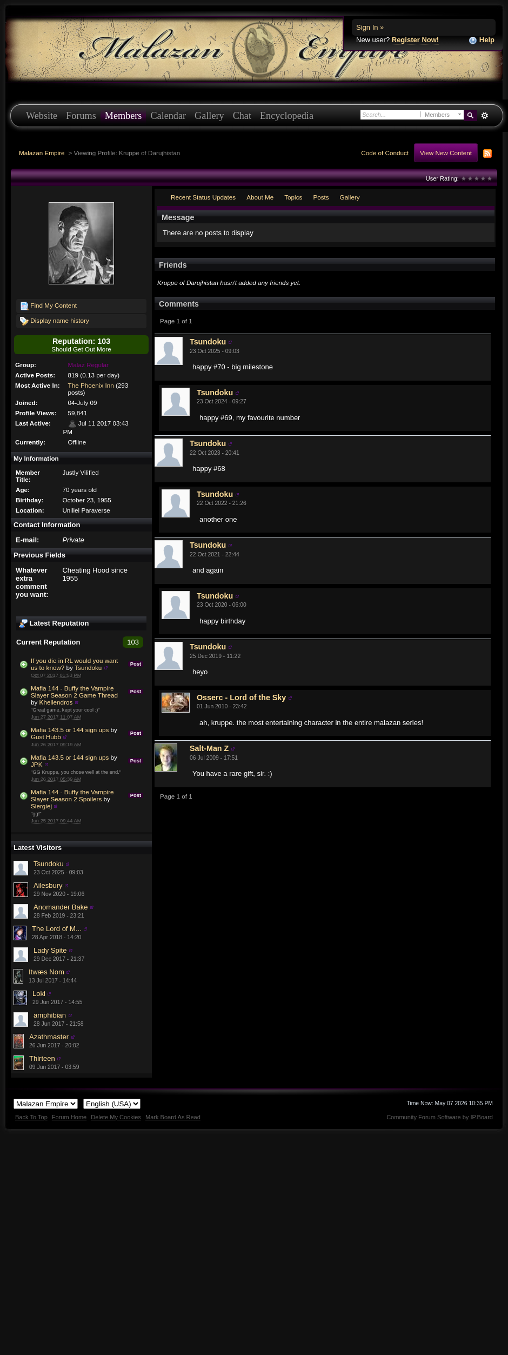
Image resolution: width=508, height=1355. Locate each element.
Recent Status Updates (203, 197)
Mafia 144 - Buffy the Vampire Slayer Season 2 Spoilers (72, 795)
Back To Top (31, 1117)
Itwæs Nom (46, 972)
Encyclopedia (286, 115)
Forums (81, 115)
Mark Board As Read (172, 1117)
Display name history (54, 321)
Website (41, 115)
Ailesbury (48, 885)
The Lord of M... (57, 929)
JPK (36, 764)
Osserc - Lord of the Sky (241, 697)
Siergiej (41, 805)
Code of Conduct (385, 152)
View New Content (446, 152)
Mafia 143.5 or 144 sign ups (70, 729)
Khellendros (56, 702)
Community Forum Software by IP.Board (439, 1117)
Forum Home (69, 1117)
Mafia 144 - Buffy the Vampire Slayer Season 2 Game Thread (74, 692)
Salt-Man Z (209, 748)
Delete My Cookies (116, 1117)
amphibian (50, 1015)
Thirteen (42, 1058)
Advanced (484, 115)
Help (481, 40)
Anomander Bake (61, 907)
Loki (38, 993)
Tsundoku (88, 667)
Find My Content (48, 306)
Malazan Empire (41, 152)
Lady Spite (50, 950)
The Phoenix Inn (91, 385)
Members (123, 115)
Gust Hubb (46, 736)
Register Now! (415, 40)
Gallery (209, 115)
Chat (242, 115)
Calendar (168, 115)
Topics (293, 197)
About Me (259, 197)
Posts (321, 197)
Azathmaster (49, 1037)
